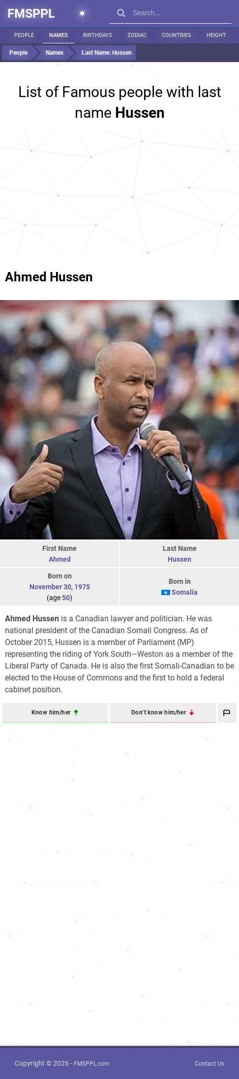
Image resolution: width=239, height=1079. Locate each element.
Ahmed (60, 559)
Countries (176, 35)
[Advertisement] (119, 192)
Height (216, 35)
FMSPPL (31, 13)
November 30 (50, 587)
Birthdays (97, 35)
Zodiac (137, 35)
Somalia (185, 592)
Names (58, 35)
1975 (82, 587)
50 (66, 598)
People (24, 35)
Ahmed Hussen (49, 277)
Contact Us (209, 1063)
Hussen (179, 559)
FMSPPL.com (92, 1063)
